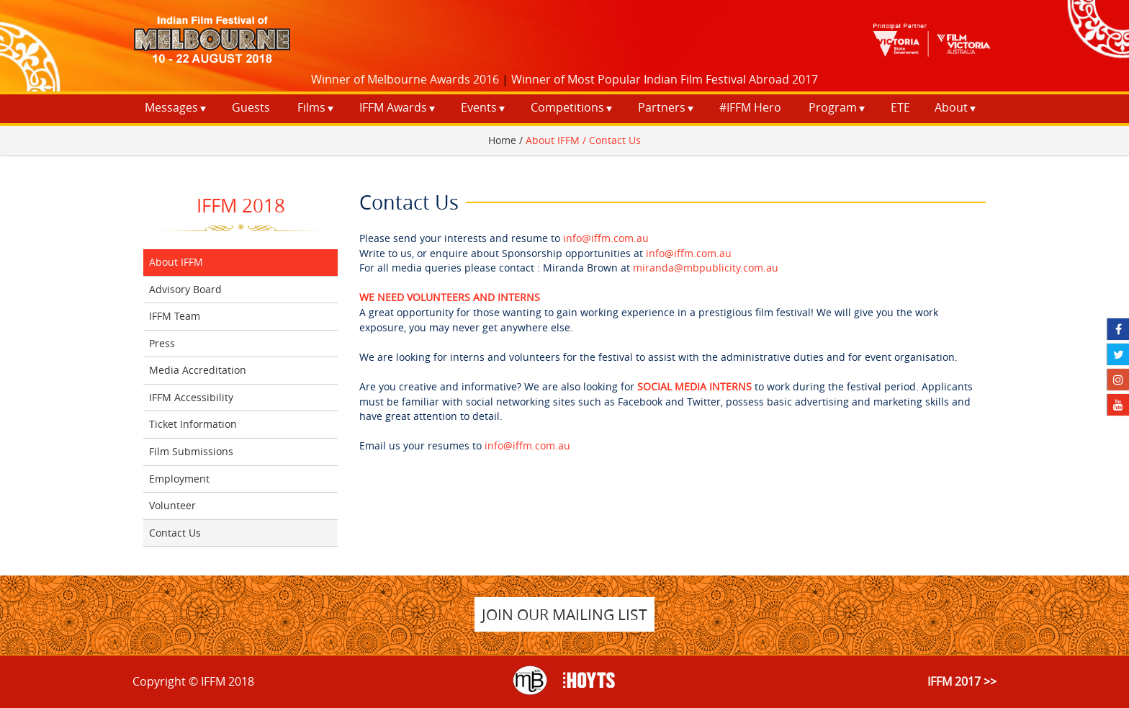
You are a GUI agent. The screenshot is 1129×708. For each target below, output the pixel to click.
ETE (900, 107)
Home (502, 140)
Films (311, 107)
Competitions (567, 107)
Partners (661, 107)
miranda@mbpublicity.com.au (705, 267)
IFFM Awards (393, 107)
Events (479, 107)
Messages (171, 107)
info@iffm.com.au (606, 238)
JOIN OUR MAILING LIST (564, 614)
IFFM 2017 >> (962, 681)
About (951, 107)
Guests (251, 107)
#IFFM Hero (750, 107)
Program (833, 107)
